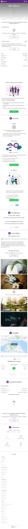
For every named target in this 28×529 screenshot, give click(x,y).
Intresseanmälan (3, 498)
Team (2, 514)
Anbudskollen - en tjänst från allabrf (6, 504)
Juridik (2, 475)
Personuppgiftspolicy (4, 519)
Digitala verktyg (3, 472)
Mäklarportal (3, 507)
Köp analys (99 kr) (14, 164)
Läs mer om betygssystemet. (8, 136)
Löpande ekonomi (4, 470)
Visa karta (14, 344)
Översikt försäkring (4, 481)
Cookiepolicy (3, 521)
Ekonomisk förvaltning (4, 469)
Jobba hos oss (3, 516)
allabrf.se (20, 98)
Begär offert (3, 477)
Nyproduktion (3, 496)
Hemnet (2, 460)
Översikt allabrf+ (3, 458)
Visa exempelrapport (14, 152)
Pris (1, 463)
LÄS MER (14, 49)
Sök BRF (14, 454)
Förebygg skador (3, 486)
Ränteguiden (3, 493)
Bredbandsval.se (9, 190)
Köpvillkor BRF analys (4, 522)
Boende (14, 430)
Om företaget (3, 513)
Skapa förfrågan (3, 487)
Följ (25, 18)
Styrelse (18, 430)
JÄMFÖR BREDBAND (14, 200)
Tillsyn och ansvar (4, 484)
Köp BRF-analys (3, 502)
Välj (1, 356)
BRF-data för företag (4, 505)
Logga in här (14, 255)
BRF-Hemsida (3, 461)
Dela (3, 18)
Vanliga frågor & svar (4, 508)
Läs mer (14, 111)
